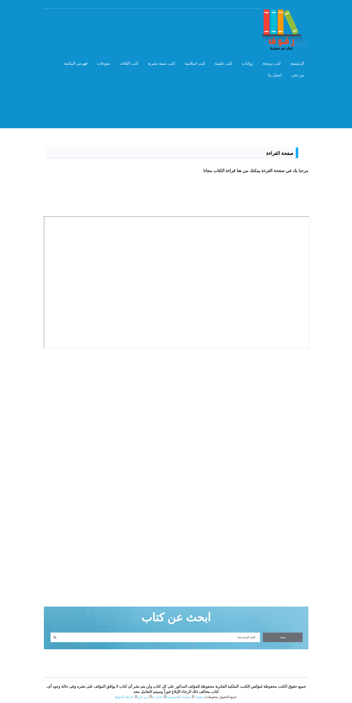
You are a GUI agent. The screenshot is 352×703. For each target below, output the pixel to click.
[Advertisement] (176, 114)
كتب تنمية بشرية (161, 63)
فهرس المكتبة (75, 63)
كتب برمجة (272, 63)
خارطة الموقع (124, 697)
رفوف (199, 697)
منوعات (103, 63)
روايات (247, 63)
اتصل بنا (275, 75)
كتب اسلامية (195, 63)
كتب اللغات (128, 63)
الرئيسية (297, 63)
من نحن (297, 75)
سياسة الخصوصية (179, 697)
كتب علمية (223, 63)
